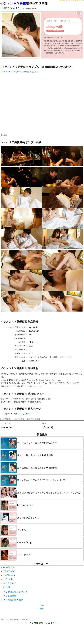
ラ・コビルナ (9, 583)
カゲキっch (9, 575)
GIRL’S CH (8, 567)
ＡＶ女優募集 (9, 595)
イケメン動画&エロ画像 (24, 3)
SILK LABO (19, 419)
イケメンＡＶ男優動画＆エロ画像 (13, 619)
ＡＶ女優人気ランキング (15, 591)
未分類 (6, 586)
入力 (42, 604)
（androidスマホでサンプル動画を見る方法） (20, 72)
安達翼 (37, 419)
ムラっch (8, 579)
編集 (42, 608)
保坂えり (30, 419)
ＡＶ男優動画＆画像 (13, 599)
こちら (23, 413)
